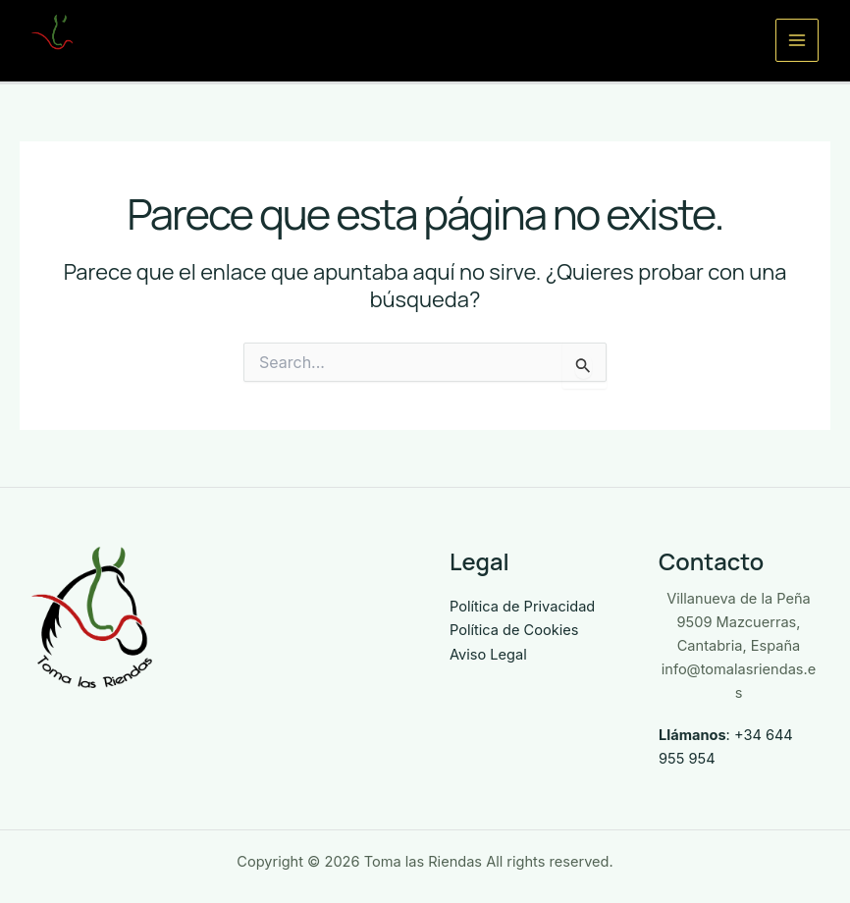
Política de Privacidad (522, 606)
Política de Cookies (514, 630)
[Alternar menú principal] (797, 40)
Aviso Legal (488, 655)
